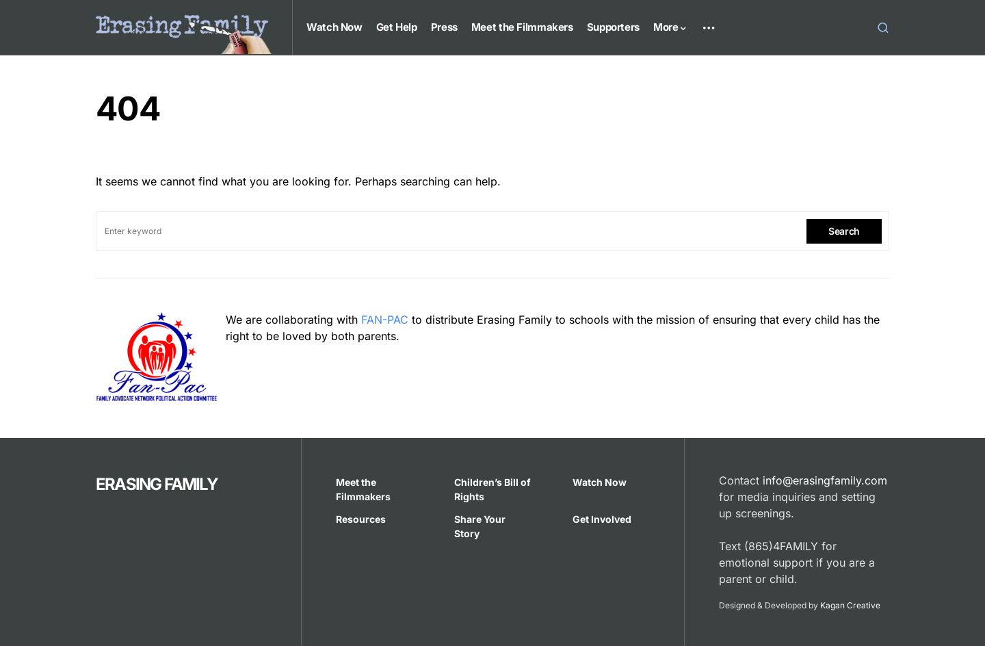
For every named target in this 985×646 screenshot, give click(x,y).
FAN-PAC (384, 319)
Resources (361, 519)
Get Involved (602, 519)
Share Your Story (479, 526)
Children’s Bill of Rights (492, 489)
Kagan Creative (850, 605)
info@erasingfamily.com (825, 480)
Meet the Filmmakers (363, 489)
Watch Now (600, 482)
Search (844, 231)
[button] (883, 27)
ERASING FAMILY (157, 484)
